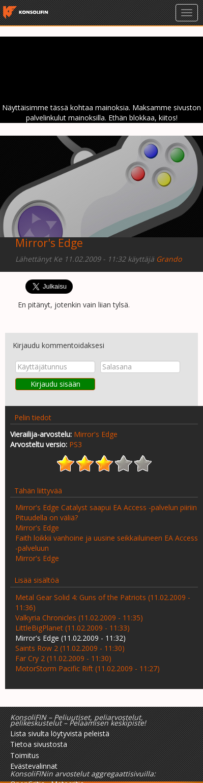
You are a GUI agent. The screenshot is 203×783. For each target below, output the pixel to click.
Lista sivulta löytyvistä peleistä (59, 733)
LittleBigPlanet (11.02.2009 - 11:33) (72, 628)
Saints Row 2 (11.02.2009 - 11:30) (70, 648)
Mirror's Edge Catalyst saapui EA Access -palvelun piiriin (106, 507)
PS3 (75, 444)
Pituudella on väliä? (46, 517)
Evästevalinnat (33, 766)
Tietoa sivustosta (38, 744)
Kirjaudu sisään (55, 384)
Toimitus (24, 755)
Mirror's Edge (49, 243)
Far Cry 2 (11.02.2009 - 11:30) (63, 658)
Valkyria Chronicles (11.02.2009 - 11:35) (79, 617)
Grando (169, 259)
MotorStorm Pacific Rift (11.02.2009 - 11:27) (87, 668)
